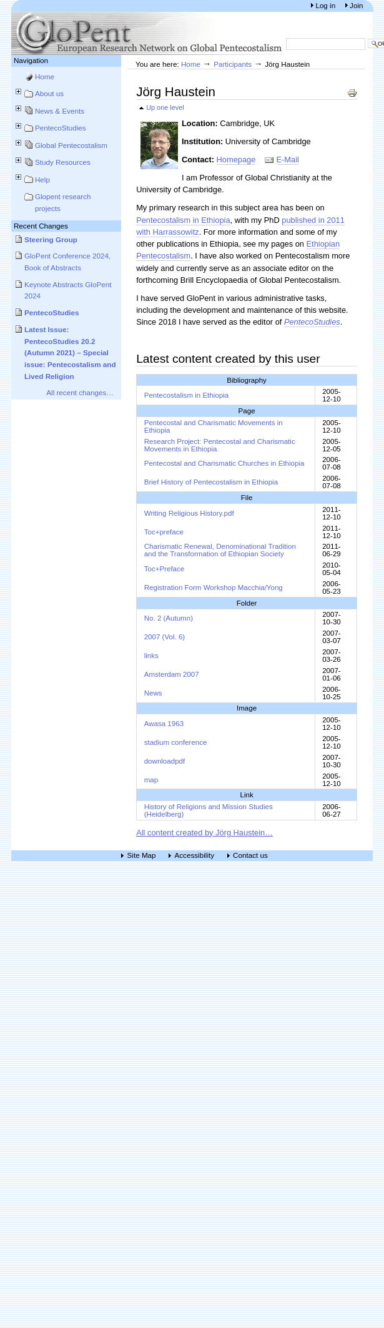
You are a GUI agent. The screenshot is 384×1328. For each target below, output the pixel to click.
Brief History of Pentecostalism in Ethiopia (211, 482)
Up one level (165, 107)
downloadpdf (164, 761)
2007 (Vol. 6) (164, 637)
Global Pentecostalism (71, 145)
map (151, 780)
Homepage (236, 159)
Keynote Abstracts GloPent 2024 (68, 290)
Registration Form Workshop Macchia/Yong (213, 587)
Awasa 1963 (164, 723)
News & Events (59, 111)
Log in (326, 5)
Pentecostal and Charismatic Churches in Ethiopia (224, 463)
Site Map (141, 856)
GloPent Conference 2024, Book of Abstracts (67, 262)
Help (42, 179)
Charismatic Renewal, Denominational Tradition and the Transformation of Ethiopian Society (220, 550)
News (153, 693)
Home (44, 76)
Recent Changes (41, 226)
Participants (233, 64)
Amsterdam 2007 (171, 674)
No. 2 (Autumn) (168, 618)
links (151, 655)
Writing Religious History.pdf (189, 513)
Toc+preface (164, 532)
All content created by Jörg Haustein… (204, 832)
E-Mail (288, 159)
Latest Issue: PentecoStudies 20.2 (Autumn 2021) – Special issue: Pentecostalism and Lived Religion (70, 352)
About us (49, 93)
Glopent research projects (63, 202)
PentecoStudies (60, 128)
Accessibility (195, 856)
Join (356, 5)
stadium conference (175, 742)
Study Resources (63, 162)
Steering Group (50, 239)
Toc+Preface (164, 569)
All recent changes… (80, 392)
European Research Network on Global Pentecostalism (148, 33)
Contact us (250, 856)
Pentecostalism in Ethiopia (183, 220)
